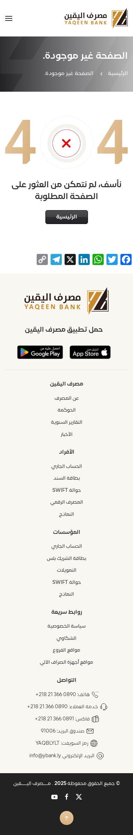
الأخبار (67, 434)
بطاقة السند (66, 478)
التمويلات (66, 570)
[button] (8, 18)
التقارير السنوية (66, 422)
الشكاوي (66, 638)
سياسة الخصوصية (66, 626)
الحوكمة (67, 410)
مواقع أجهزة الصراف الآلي (66, 662)
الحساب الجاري (66, 466)
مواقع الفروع (66, 650)
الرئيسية (118, 73)
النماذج (66, 514)
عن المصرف (66, 398)
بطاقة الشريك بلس (66, 558)
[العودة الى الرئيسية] (96, 18)
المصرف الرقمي (66, 502)
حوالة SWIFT (66, 490)
